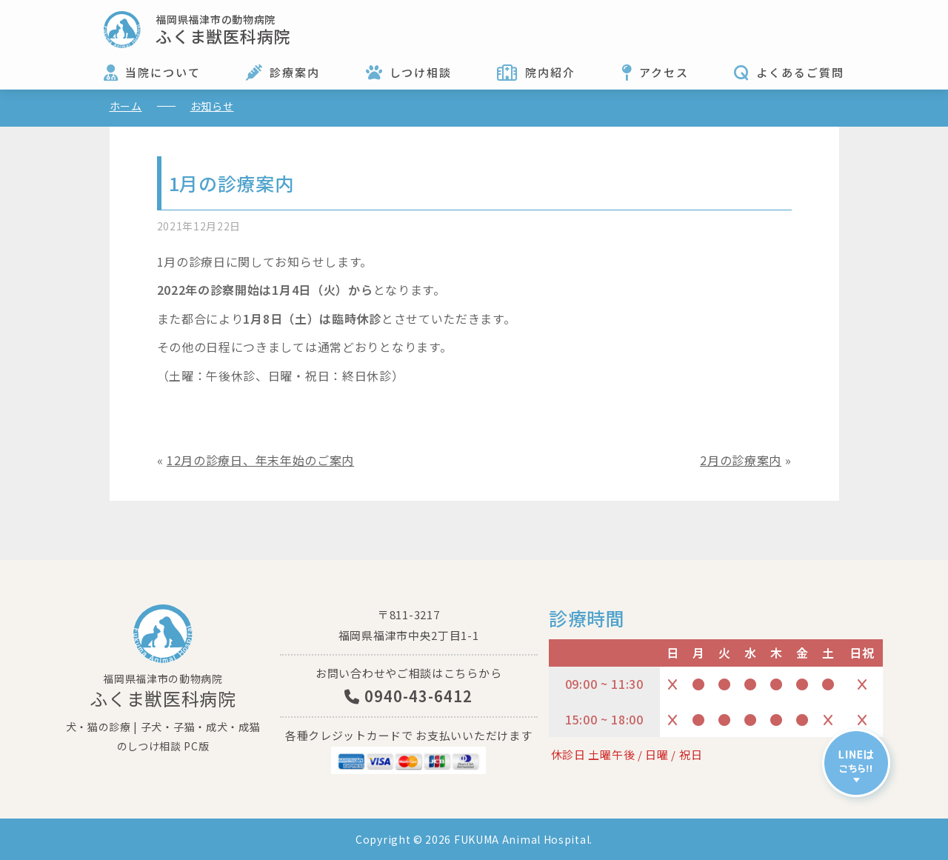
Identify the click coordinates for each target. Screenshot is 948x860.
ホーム (126, 106)
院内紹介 (550, 72)
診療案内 (295, 72)
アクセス (664, 72)
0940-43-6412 (408, 696)
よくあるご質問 (800, 72)
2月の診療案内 (740, 460)
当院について (163, 72)
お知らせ (212, 106)
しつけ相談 (421, 72)
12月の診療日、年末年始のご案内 (260, 460)
